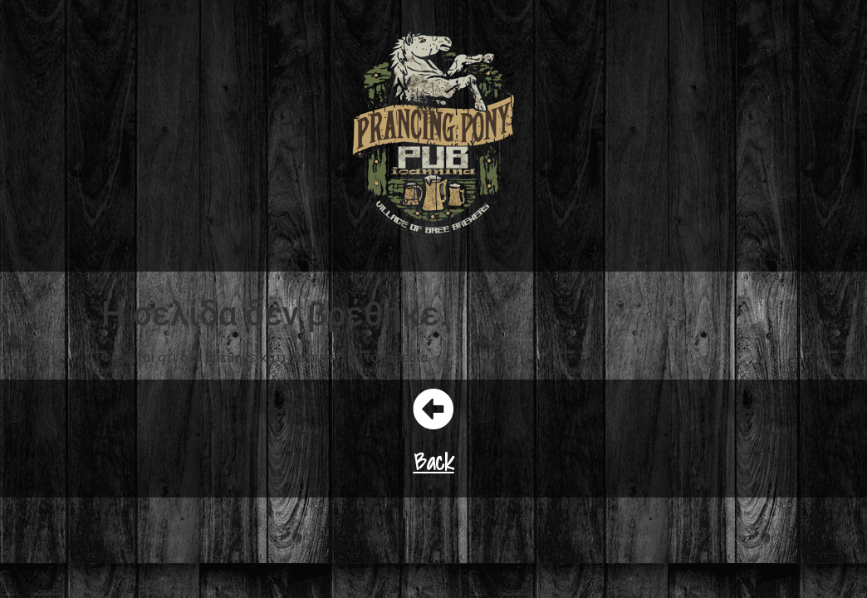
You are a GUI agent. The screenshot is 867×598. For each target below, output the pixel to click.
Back (434, 461)
